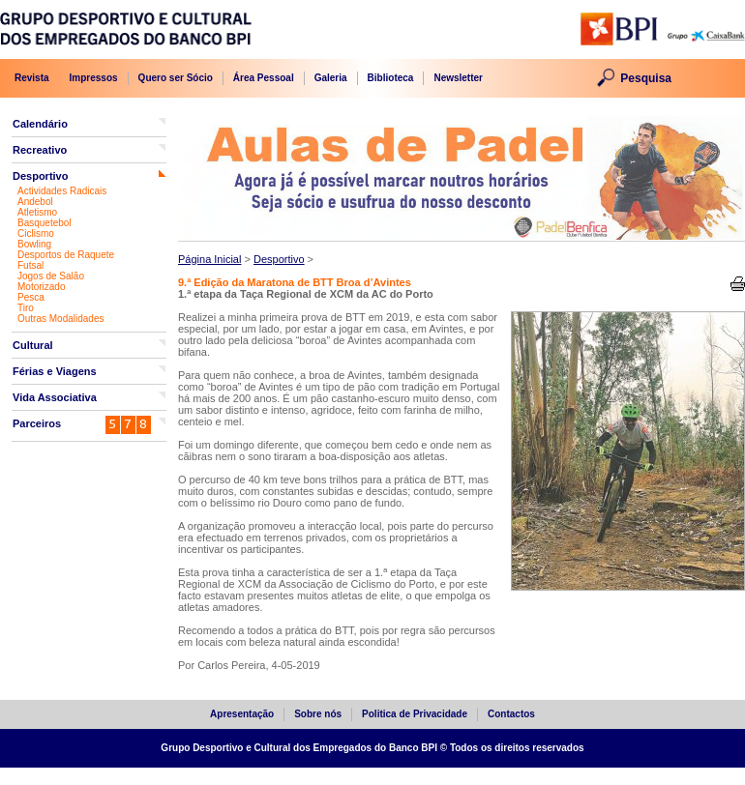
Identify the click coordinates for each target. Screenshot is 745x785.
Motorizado (41, 286)
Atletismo (37, 212)
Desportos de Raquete (65, 254)
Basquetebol (44, 223)
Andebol (35, 201)
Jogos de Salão (50, 276)
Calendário (40, 124)
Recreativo (40, 150)
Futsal (30, 265)
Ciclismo (35, 233)
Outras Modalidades (60, 318)
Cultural (33, 345)
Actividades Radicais (61, 191)
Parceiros (37, 423)
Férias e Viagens (55, 371)
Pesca (31, 297)
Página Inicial (209, 259)
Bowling (34, 244)
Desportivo (40, 176)
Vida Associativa (55, 397)
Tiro (25, 308)
